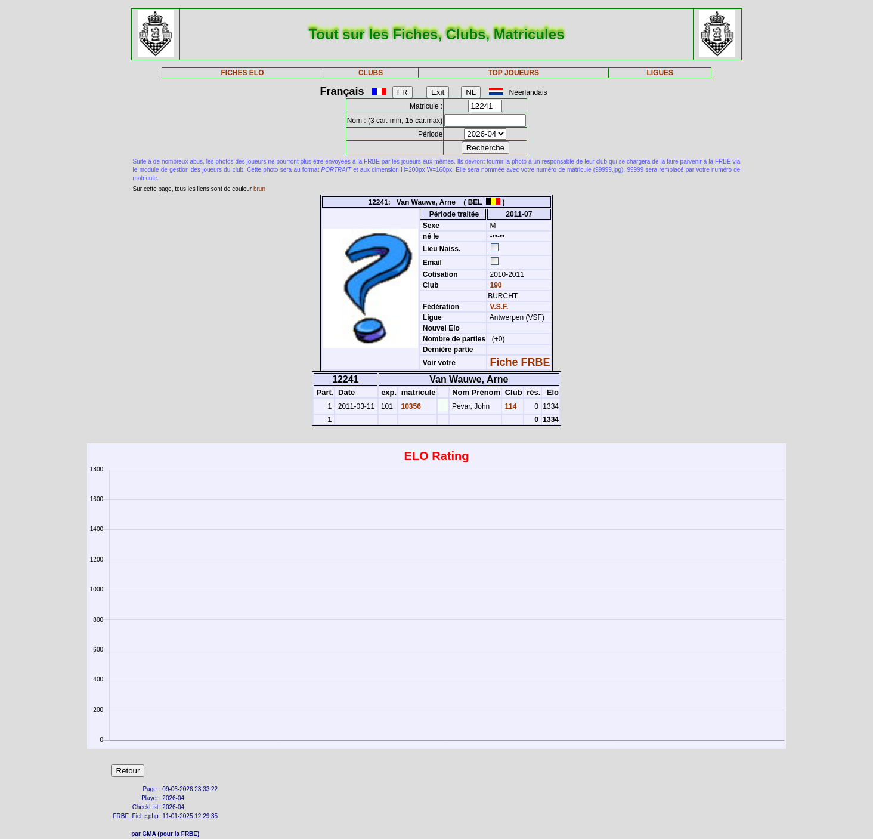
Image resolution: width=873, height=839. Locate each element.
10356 (410, 406)
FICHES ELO (242, 73)
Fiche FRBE (520, 362)
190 (494, 285)
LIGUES (659, 73)
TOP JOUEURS (513, 73)
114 (509, 406)
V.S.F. (499, 307)
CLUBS (370, 73)
